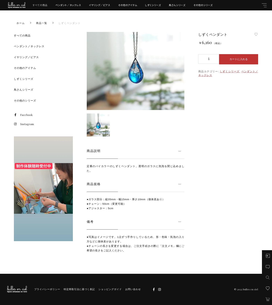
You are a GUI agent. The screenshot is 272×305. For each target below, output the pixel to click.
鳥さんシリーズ (177, 5)
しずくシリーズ (153, 5)
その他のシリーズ (203, 5)
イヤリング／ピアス (99, 5)
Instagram (24, 124)
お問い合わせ (133, 289)
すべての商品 (40, 5)
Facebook (23, 115)
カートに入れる (239, 59)
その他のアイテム (127, 5)
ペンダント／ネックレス (68, 5)
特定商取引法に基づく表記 (79, 289)
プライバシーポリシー (47, 289)
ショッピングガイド (110, 289)
